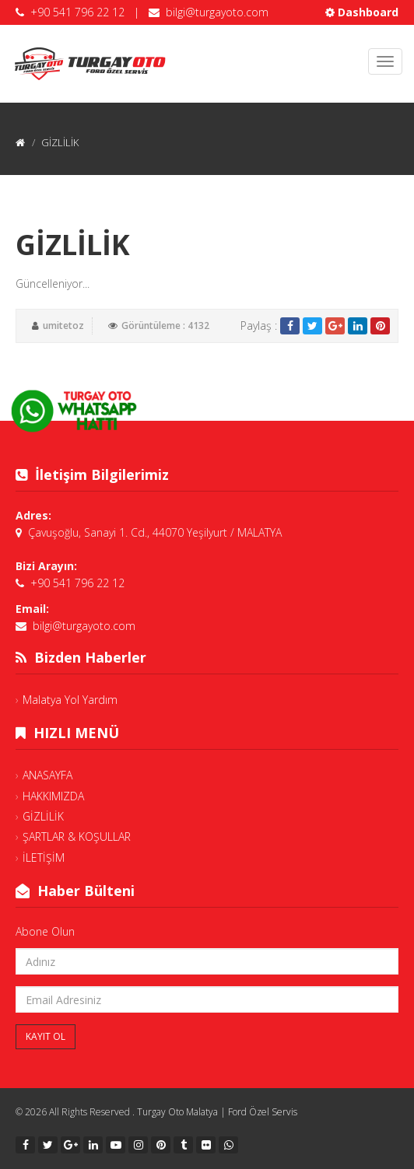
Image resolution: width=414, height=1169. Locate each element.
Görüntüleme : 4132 (165, 325)
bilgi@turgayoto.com (217, 12)
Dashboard (361, 12)
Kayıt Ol (45, 1036)
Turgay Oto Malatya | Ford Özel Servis (217, 1111)
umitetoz (63, 325)
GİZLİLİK (43, 816)
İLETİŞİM (44, 857)
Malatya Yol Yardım (70, 699)
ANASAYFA (47, 775)
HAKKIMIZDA (53, 796)
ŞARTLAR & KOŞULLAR (77, 836)
